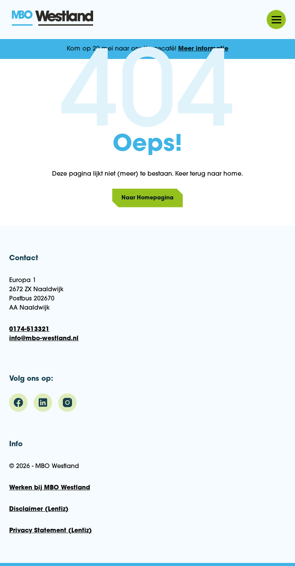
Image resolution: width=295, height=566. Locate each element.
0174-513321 (29, 329)
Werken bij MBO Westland (49, 488)
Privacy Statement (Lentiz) (50, 531)
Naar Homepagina (147, 198)
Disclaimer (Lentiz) (39, 509)
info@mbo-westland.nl (44, 339)
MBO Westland (52, 18)
